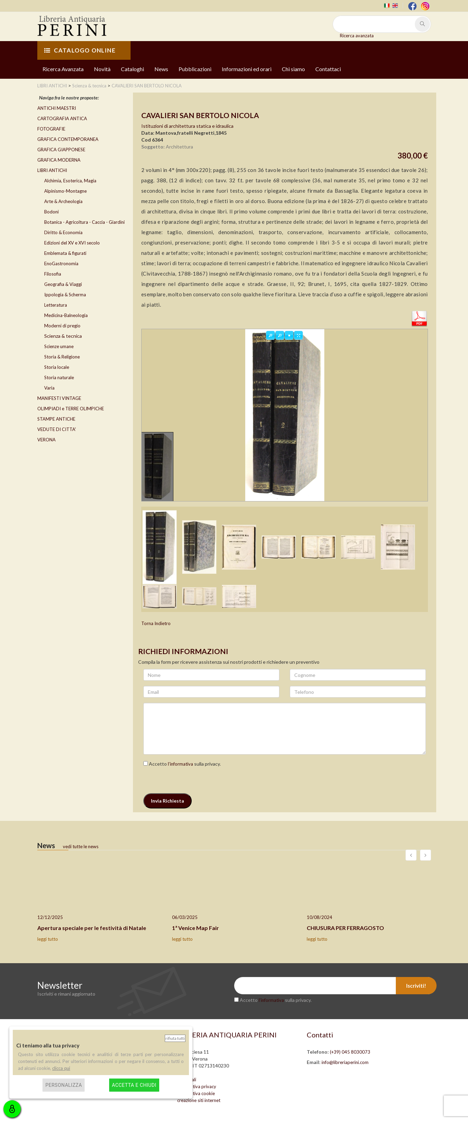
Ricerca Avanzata (63, 69)
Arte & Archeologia (63, 201)
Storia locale (56, 367)
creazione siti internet (198, 1100)
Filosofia (52, 274)
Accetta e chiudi (134, 1085)
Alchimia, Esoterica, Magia (70, 180)
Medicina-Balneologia (66, 315)
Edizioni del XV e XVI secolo (72, 243)
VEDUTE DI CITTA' (56, 429)
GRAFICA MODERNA (58, 160)
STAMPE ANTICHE (56, 419)
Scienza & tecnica (63, 336)
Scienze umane (59, 346)
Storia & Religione (62, 357)
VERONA (46, 439)
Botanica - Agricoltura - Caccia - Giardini (84, 222)
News (161, 69)
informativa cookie (196, 1093)
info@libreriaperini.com (345, 1062)
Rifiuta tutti (175, 1038)
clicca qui (61, 1068)
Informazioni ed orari (246, 69)
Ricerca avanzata (357, 35)
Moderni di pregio (62, 325)
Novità (102, 69)
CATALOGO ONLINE (80, 50)
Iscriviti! (416, 986)
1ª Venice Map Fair (195, 927)
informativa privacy (196, 1086)
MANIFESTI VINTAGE (59, 398)
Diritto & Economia (63, 232)
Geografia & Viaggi (63, 284)
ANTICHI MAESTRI (56, 108)
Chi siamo (293, 69)
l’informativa (180, 764)
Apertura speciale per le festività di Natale (91, 927)
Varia (49, 388)
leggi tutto (47, 939)
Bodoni (51, 211)
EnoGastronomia (61, 263)
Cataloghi (132, 69)
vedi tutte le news (80, 846)
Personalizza (63, 1085)
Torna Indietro (156, 623)
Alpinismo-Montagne (65, 191)
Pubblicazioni (195, 69)
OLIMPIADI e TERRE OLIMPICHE (70, 408)
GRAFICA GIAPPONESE (61, 149)
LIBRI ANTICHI (52, 170)
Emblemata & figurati (65, 253)
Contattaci (328, 69)
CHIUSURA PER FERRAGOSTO (345, 927)
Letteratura (55, 305)
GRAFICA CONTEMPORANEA (67, 139)
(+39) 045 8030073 (350, 1052)
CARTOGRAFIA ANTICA (62, 118)
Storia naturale (59, 377)
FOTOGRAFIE (51, 129)
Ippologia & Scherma (65, 294)
